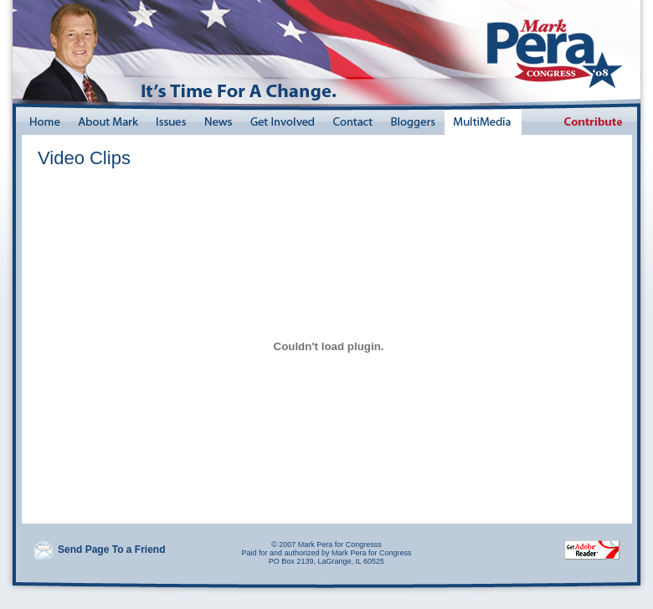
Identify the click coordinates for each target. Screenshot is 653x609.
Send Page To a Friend (99, 549)
